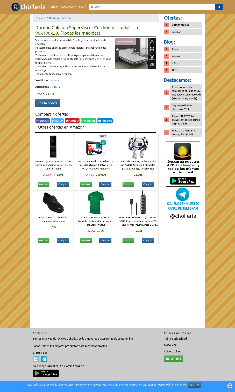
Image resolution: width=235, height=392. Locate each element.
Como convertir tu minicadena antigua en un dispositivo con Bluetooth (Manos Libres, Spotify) (186, 93)
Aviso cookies (172, 351)
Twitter (57, 120)
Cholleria (40, 18)
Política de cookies (176, 384)
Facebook (42, 120)
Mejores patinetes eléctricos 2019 (182, 107)
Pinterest (72, 120)
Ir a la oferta (48, 103)
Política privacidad (175, 338)
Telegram (105, 120)
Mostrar (43, 184)
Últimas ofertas (180, 24)
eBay (175, 63)
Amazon (54, 80)
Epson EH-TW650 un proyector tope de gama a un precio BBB (186, 120)
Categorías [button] (67, 6)
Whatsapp (88, 120)
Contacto (173, 358)
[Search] (152, 7)
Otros (175, 70)
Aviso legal (170, 344)
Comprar (62, 184)
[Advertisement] (183, 275)
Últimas (54, 6)
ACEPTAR (194, 384)
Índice (175, 49)
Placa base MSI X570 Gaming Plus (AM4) (183, 132)
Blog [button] (81, 6)
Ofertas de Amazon (60, 18)
